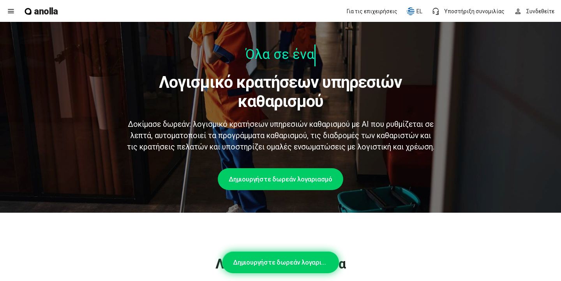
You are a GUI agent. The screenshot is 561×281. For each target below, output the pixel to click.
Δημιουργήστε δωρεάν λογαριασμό (280, 179)
